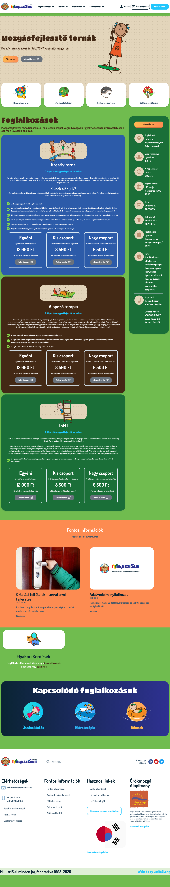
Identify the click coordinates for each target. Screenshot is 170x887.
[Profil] (121, 6)
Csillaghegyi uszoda (13, 820)
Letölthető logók (97, 801)
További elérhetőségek (14, 808)
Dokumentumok (54, 807)
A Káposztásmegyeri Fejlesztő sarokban (63, 171)
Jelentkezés (160, 6)
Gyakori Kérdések (52, 663)
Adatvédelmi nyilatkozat (109, 594)
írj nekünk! (42, 666)
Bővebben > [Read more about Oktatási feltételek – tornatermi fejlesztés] (20, 616)
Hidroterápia (85, 727)
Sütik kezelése (54, 801)
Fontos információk (56, 788)
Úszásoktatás (33, 727)
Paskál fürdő (10, 814)
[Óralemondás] (133, 6)
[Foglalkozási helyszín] (139, 138)
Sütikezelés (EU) (55, 813)
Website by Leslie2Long (154, 871)
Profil (126, 6)
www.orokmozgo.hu (139, 826)
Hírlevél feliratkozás (99, 794)
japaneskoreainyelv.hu (97, 852)
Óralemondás (142, 6)
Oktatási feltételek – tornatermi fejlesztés (41, 596)
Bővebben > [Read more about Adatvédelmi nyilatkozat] (94, 611)
